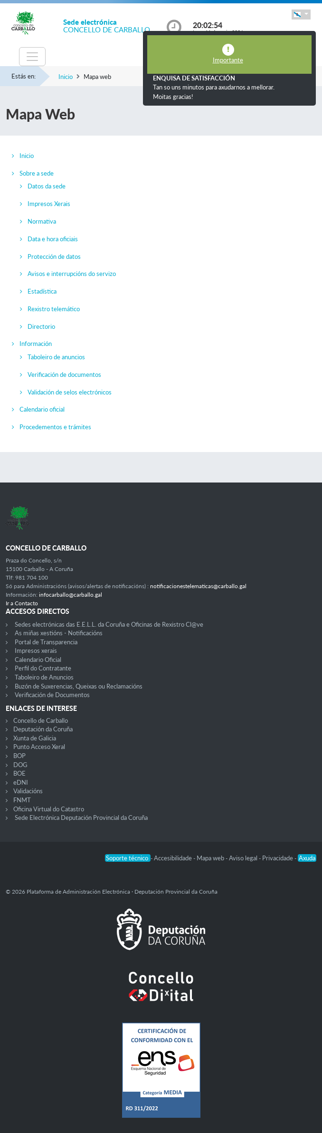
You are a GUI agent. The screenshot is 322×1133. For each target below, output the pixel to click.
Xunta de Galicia (34, 738)
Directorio (41, 326)
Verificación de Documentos (52, 695)
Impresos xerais (36, 650)
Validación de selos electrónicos (70, 392)
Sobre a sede (36, 173)
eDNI (20, 782)
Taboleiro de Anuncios (44, 677)
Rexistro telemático (54, 309)
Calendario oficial (42, 409)
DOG (20, 764)
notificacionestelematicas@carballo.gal (198, 586)
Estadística (42, 291)
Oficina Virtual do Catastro (48, 809)
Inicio (65, 76)
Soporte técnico (128, 858)
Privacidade (278, 858)
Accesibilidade (173, 858)
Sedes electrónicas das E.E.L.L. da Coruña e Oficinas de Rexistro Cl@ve (109, 624)
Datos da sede (47, 186)
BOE (19, 773)
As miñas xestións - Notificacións (59, 633)
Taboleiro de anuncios (56, 357)
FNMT (22, 800)
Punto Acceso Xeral (39, 746)
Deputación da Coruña (43, 729)
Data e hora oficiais (53, 239)
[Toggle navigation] (32, 56)
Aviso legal (244, 858)
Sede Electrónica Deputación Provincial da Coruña (81, 817)
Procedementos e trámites (55, 427)
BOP (19, 755)
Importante (228, 60)
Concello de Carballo (40, 720)
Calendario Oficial (38, 659)
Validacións (28, 791)
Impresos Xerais (49, 203)
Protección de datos (54, 256)
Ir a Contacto (22, 603)
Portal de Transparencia (46, 642)
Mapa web (211, 858)
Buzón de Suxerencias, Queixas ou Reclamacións (78, 686)
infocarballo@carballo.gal (70, 594)
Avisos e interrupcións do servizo (72, 273)
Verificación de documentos (64, 374)
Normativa (42, 221)
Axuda (307, 858)
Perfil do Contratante (43, 668)
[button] (301, 15)
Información (35, 343)
